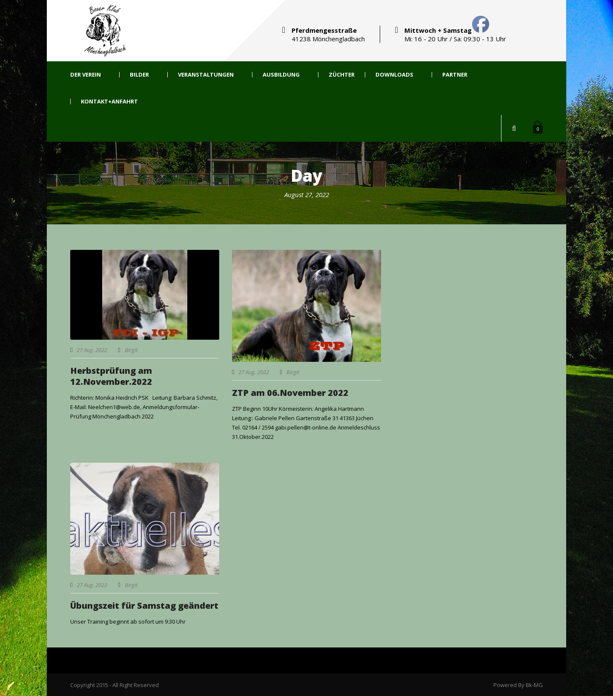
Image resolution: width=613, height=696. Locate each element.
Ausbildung (281, 74)
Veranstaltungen (206, 74)
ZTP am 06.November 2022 (290, 392)
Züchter (342, 74)
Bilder (139, 74)
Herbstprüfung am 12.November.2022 (111, 376)
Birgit (131, 350)
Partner (454, 74)
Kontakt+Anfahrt (109, 101)
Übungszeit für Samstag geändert (144, 605)
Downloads (394, 74)
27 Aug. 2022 (92, 350)
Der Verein (85, 74)
